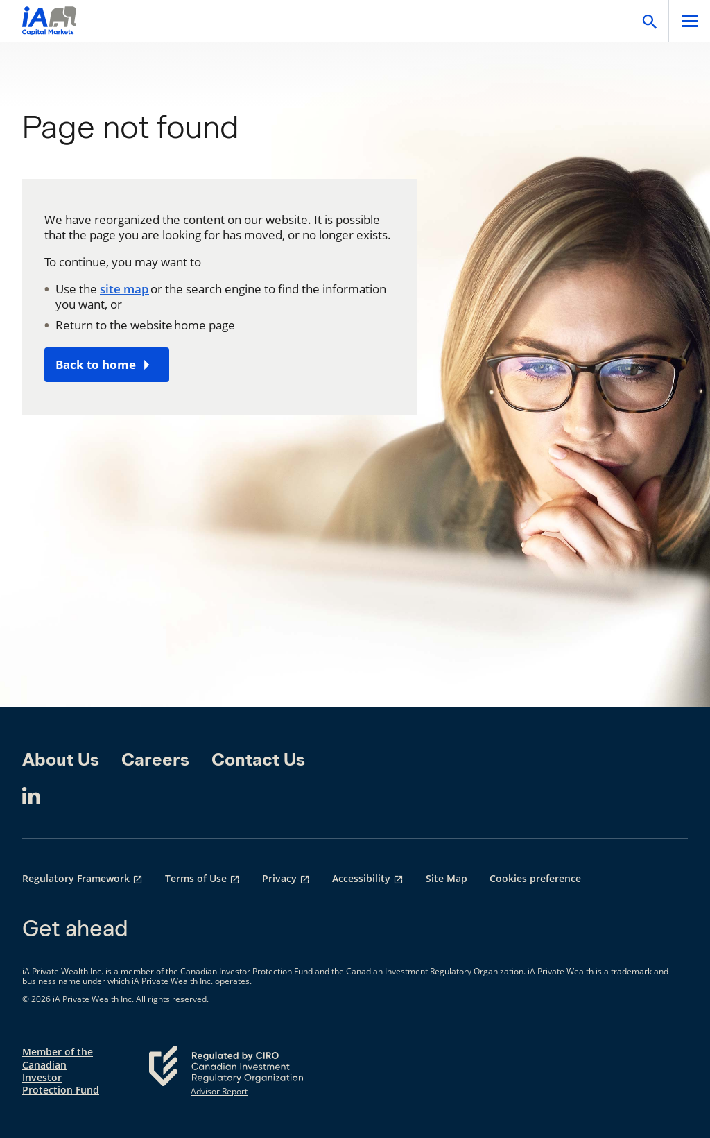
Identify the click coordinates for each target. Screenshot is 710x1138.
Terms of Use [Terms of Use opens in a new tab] (196, 878)
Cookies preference (535, 878)
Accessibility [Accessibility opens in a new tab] (361, 878)
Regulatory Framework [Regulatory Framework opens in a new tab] (76, 878)
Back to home (95, 364)
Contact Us (258, 759)
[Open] (647, 21)
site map (124, 289)
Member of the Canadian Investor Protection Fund (60, 1071)
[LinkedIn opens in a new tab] (31, 796)
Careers (155, 759)
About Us (60, 759)
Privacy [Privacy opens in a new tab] (279, 878)
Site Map (446, 878)
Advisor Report (219, 1091)
